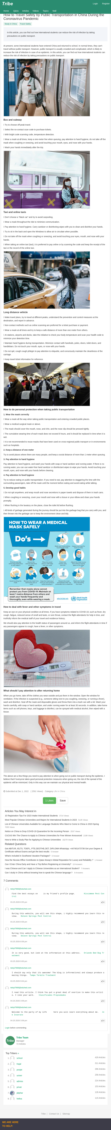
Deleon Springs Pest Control (36, 916)
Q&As (16, 11)
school (19, 1058)
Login (95, 3)
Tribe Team (22, 1037)
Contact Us (54, 1114)
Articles (25, 11)
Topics (46, 11)
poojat (19, 1070)
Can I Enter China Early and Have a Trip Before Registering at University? (38, 864)
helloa (19, 1099)
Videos (36, 11)
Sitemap (66, 1114)
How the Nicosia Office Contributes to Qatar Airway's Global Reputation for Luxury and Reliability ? (49, 860)
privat (19, 1087)
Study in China (11, 24)
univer (19, 1075)
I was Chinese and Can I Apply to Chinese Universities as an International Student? (42, 868)
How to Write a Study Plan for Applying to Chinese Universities (33, 840)
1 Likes (49, 800)
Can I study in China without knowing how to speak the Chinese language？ (39, 872)
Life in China (59, 791)
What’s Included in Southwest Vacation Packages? (27, 856)
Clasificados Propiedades (52, 995)
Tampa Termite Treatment (43, 975)
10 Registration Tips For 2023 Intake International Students (31, 815)
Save (63, 800)
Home (7, 10)
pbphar (20, 1093)
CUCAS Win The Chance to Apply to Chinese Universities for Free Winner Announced (43, 835)
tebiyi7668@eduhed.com (20, 889)
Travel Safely (25, 24)
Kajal (19, 1064)
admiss (20, 1081)
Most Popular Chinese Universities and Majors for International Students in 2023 (41, 820)
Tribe (43, 1114)
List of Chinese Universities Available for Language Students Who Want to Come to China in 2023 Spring (52, 824)
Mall (54, 11)
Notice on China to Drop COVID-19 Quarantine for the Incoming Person (37, 831)
